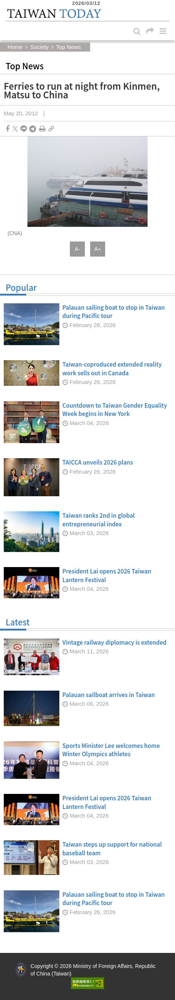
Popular (87, 289)
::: (8, 4)
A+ (97, 249)
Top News (68, 47)
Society (39, 47)
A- (77, 249)
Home (15, 47)
